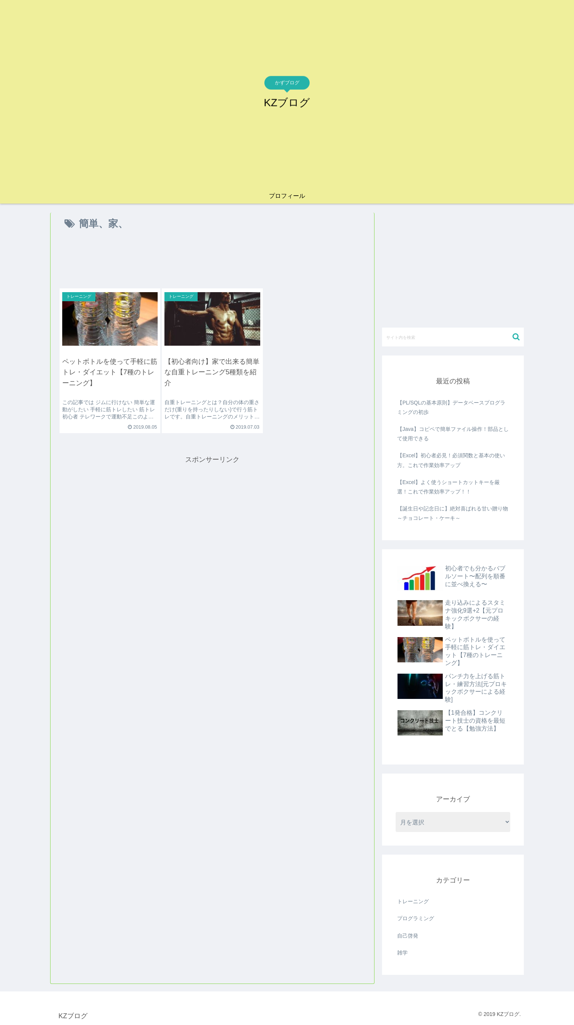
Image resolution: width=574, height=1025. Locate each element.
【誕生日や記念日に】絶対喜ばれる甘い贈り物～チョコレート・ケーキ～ (452, 513)
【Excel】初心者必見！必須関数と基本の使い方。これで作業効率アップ (451, 460)
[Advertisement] (212, 262)
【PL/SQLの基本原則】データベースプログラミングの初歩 (451, 407)
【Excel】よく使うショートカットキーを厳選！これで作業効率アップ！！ (448, 487)
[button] (516, 336)
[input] (453, 337)
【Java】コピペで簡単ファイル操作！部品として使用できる (453, 433)
